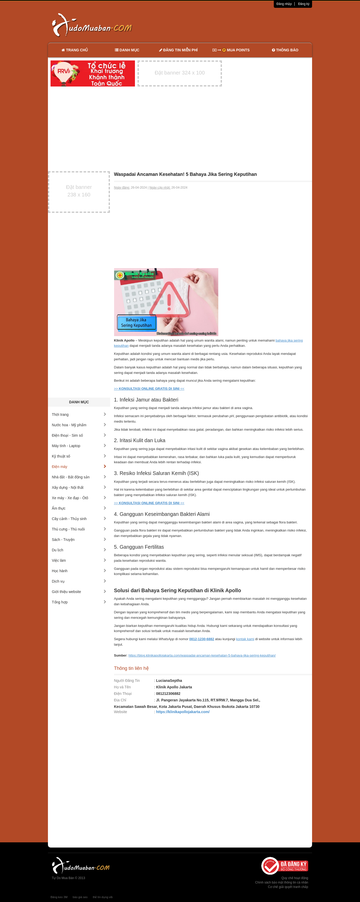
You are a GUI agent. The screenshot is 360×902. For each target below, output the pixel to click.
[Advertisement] (235, 24)
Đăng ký (303, 4)
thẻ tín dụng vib (103, 897)
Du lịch (79, 550)
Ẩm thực (79, 508)
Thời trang (79, 414)
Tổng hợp (79, 602)
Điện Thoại (123, 693)
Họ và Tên (122, 687)
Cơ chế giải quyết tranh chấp (288, 887)
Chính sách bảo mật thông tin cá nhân (281, 882)
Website (120, 712)
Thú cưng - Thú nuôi (79, 529)
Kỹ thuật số (79, 456)
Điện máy (79, 467)
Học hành (79, 571)
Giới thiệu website (79, 592)
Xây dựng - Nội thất (79, 487)
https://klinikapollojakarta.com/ (182, 712)
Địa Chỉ (120, 700)
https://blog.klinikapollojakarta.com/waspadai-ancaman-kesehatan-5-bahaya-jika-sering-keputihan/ (202, 655)
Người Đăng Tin (127, 680)
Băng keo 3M (59, 897)
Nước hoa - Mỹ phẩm (79, 425)
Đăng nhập (284, 4)
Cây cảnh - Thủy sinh (79, 519)
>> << (149, 389)
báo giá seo (80, 897)
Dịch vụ (79, 581)
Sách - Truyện (79, 540)
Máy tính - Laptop (79, 446)
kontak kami (245, 639)
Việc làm (79, 560)
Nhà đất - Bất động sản (79, 477)
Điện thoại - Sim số (79, 435)
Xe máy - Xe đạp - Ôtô (79, 498)
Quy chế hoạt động (295, 878)
